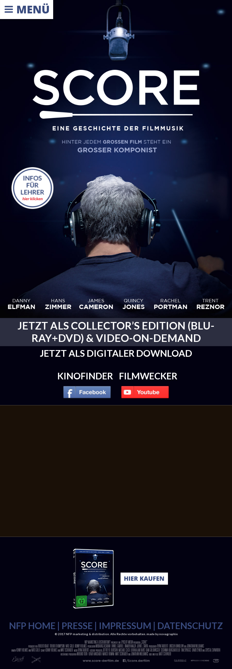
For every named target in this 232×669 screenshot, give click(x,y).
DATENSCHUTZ (190, 625)
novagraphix (168, 634)
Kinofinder (85, 375)
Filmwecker (148, 375)
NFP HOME (32, 625)
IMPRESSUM (125, 625)
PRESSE (77, 625)
